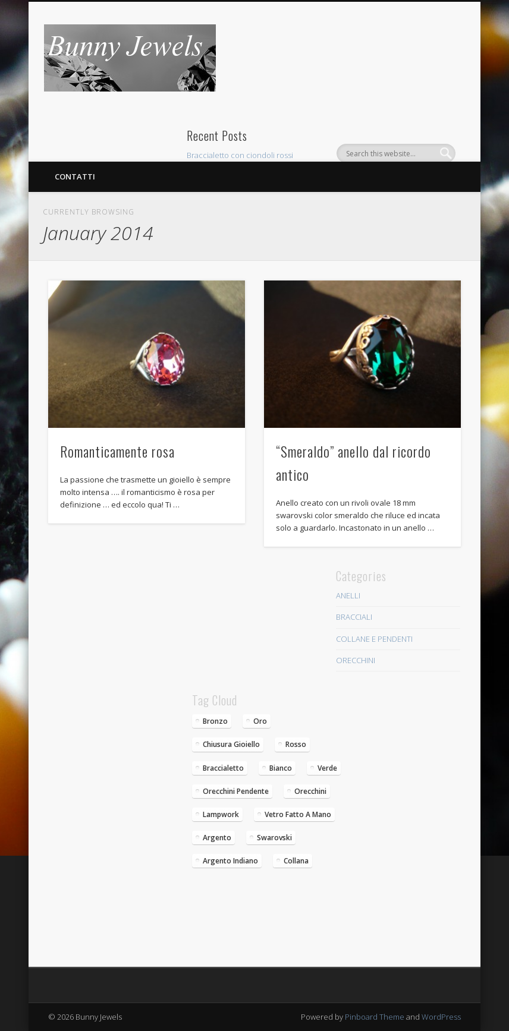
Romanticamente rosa (117, 451)
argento (217, 838)
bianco (280, 768)
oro (260, 721)
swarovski (274, 838)
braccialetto (223, 768)
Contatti (75, 176)
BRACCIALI (354, 616)
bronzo (215, 721)
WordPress (441, 1016)
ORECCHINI (355, 660)
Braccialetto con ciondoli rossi (240, 155)
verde (327, 768)
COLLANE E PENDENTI (374, 638)
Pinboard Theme (374, 1016)
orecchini (310, 791)
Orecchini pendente (236, 791)
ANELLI (348, 595)
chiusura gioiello (231, 744)
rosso (295, 744)
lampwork (221, 814)
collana (296, 861)
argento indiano (230, 861)
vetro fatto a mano (298, 814)
